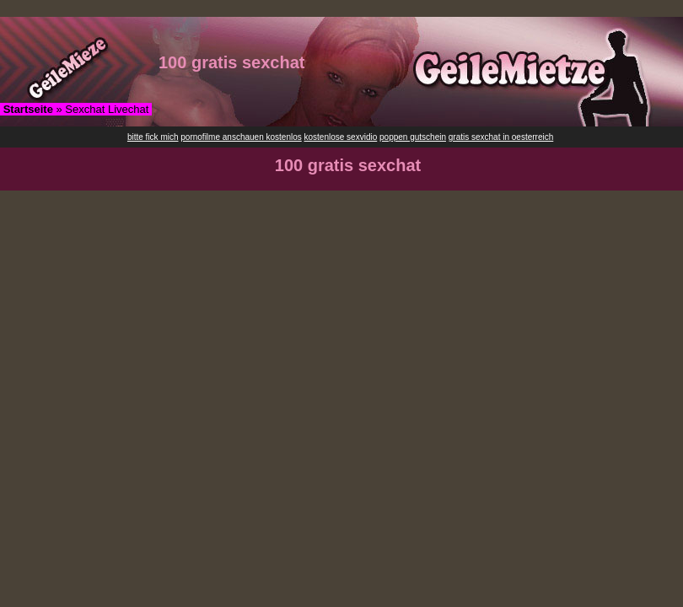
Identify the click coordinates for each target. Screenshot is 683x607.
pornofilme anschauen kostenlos (240, 137)
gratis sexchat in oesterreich (501, 137)
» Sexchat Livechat (76, 109)
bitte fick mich (153, 137)
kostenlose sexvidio (341, 137)
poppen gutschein (412, 137)
